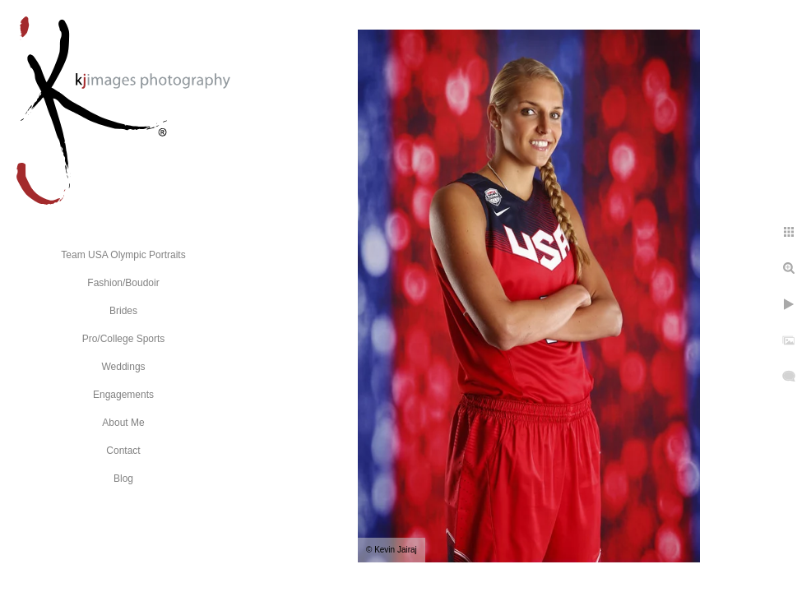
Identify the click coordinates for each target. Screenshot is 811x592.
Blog (123, 478)
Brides (123, 311)
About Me (123, 422)
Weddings (123, 366)
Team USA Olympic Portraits (123, 255)
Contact (123, 450)
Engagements (123, 394)
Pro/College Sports (123, 339)
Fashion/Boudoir (123, 283)
